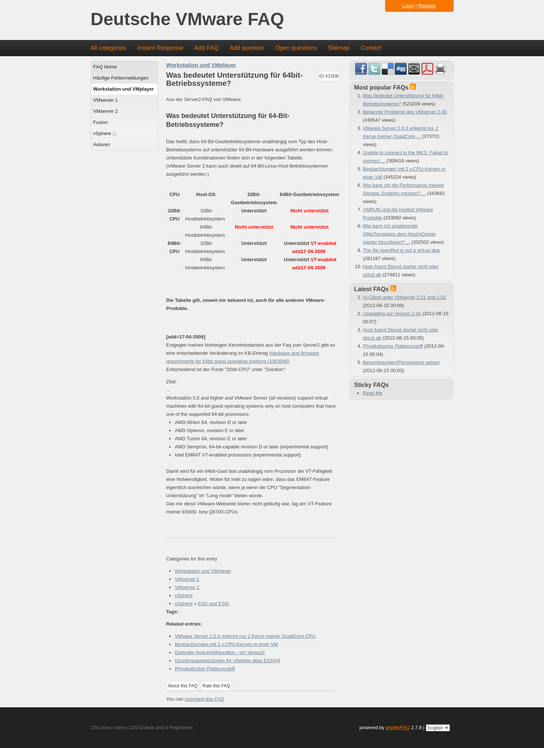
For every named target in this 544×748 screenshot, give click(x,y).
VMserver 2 (105, 111)
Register (427, 6)
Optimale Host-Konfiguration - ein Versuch (220, 652)
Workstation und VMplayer (123, 89)
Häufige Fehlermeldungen (121, 78)
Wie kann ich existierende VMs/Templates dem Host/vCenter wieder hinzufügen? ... (399, 234)
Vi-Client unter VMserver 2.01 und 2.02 (404, 297)
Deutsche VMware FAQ (187, 19)
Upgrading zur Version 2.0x (392, 313)
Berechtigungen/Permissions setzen (401, 362)
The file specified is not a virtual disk (401, 250)
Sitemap (339, 48)
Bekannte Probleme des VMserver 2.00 (405, 112)
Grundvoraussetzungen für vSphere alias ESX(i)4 (227, 660)
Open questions (296, 48)
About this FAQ (183, 685)
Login (408, 6)
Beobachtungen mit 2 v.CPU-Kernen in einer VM (226, 644)
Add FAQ (206, 48)
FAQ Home (105, 67)
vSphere (105, 133)
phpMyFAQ (398, 727)
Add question (247, 48)
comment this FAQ (204, 699)
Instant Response (160, 48)
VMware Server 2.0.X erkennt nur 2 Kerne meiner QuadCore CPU (245, 636)
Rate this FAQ (216, 685)
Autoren (101, 144)
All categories (108, 48)
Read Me (373, 393)
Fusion (100, 122)
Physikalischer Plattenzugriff (205, 668)
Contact (371, 48)
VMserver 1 (105, 100)
